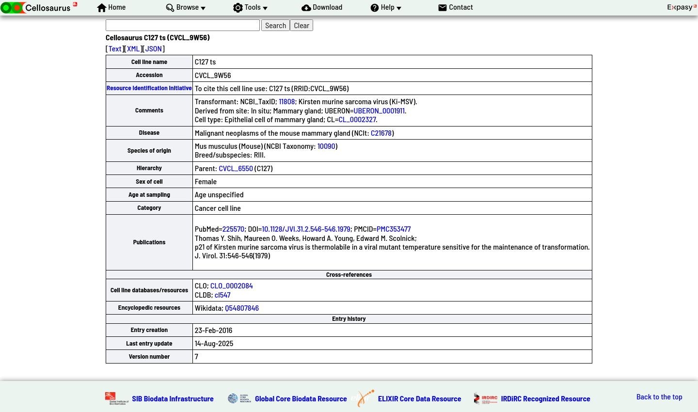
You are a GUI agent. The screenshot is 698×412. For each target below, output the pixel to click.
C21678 (381, 132)
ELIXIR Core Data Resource (419, 398)
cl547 (223, 294)
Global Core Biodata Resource (301, 398)
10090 (326, 145)
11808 (287, 101)
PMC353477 (394, 228)
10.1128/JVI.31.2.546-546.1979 (306, 228)
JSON (153, 48)
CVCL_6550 (236, 168)
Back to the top (659, 396)
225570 (233, 228)
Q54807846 (242, 307)
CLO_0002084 (231, 285)
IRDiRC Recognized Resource (545, 398)
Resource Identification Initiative (149, 88)
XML (133, 48)
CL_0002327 (357, 119)
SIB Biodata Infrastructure (173, 398)
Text (115, 48)
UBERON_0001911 (379, 110)
